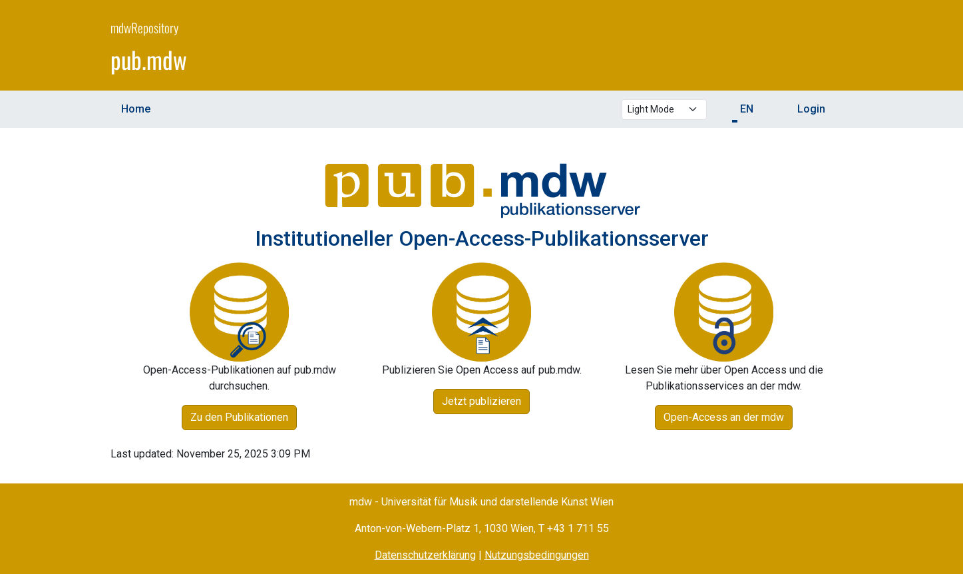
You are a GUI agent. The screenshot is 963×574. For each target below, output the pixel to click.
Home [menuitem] (135, 109)
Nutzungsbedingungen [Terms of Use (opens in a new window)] (536, 555)
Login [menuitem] (811, 109)
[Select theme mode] (664, 109)
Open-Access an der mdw (724, 417)
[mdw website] (813, 47)
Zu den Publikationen (239, 417)
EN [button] (746, 109)
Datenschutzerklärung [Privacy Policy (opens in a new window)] (425, 555)
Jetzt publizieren (481, 401)
